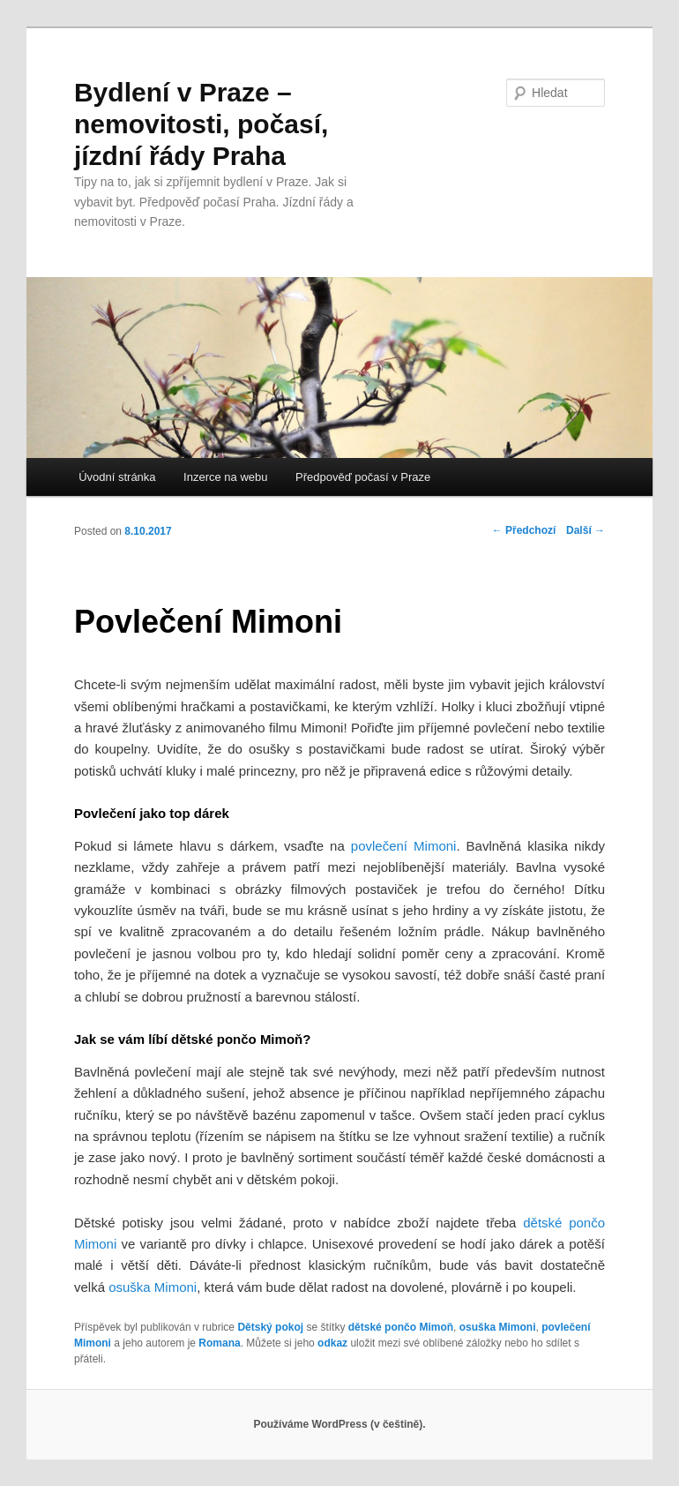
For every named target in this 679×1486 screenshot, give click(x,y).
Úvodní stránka (116, 477)
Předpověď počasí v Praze (362, 477)
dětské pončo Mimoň (400, 1327)
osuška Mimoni (497, 1327)
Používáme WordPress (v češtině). (339, 1424)
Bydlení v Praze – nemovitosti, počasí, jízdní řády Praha (201, 124)
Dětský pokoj (270, 1327)
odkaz (332, 1343)
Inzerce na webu (225, 477)
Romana (219, 1343)
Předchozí (524, 530)
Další (585, 530)
